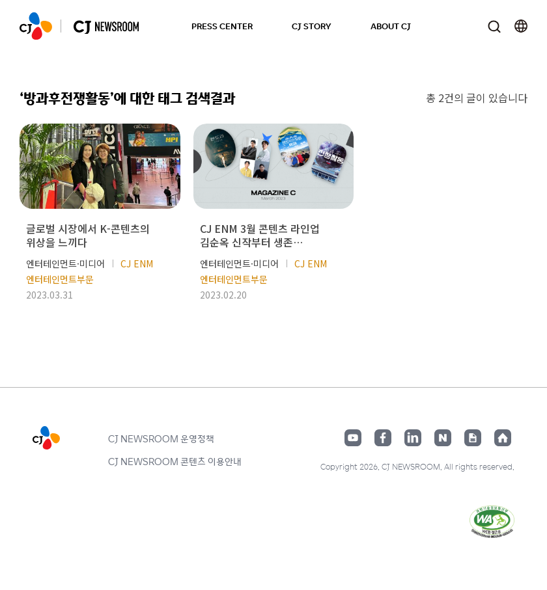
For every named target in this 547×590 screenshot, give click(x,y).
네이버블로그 (443, 437)
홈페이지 (502, 437)
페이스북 (383, 437)
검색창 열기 (493, 26)
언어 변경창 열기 (520, 26)
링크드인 (413, 437)
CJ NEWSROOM (36, 26)
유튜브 (353, 437)
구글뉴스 (472, 437)
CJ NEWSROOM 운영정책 (161, 438)
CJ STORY (311, 25)
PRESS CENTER (222, 25)
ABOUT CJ (391, 25)
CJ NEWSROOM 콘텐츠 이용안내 (175, 461)
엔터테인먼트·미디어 (65, 263)
